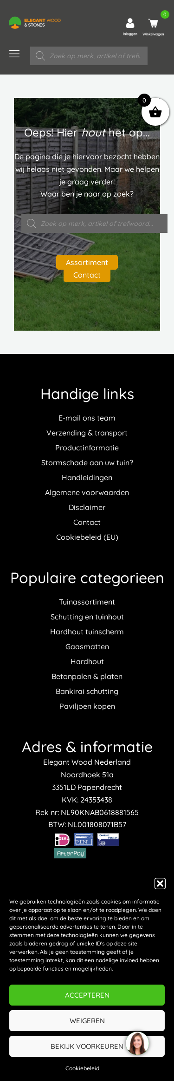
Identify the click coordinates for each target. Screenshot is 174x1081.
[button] (160, 883)
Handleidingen (87, 477)
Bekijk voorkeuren (87, 1046)
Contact (87, 274)
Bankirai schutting (87, 691)
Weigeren (87, 1020)
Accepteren (87, 995)
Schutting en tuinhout (87, 616)
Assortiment (87, 262)
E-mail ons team (87, 417)
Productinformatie (87, 447)
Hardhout (87, 661)
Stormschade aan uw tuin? (87, 462)
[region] (136, 1043)
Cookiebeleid (82, 1068)
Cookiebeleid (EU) (87, 537)
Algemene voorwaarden (87, 492)
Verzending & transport (87, 432)
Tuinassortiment (87, 601)
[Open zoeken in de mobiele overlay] (89, 56)
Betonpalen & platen (87, 676)
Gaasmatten (87, 646)
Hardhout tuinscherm (87, 631)
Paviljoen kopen (87, 706)
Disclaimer (87, 507)
